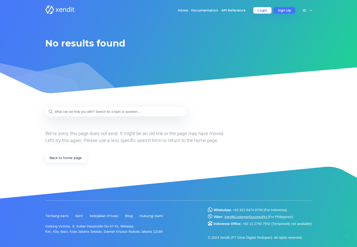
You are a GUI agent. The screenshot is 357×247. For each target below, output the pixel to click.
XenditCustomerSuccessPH (246, 217)
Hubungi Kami (151, 216)
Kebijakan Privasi (104, 216)
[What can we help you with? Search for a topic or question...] (115, 111)
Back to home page (65, 158)
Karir (79, 216)
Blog (129, 216)
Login (262, 10)
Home (183, 10)
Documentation (204, 10)
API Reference (233, 10)
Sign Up (284, 10)
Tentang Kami (57, 216)
